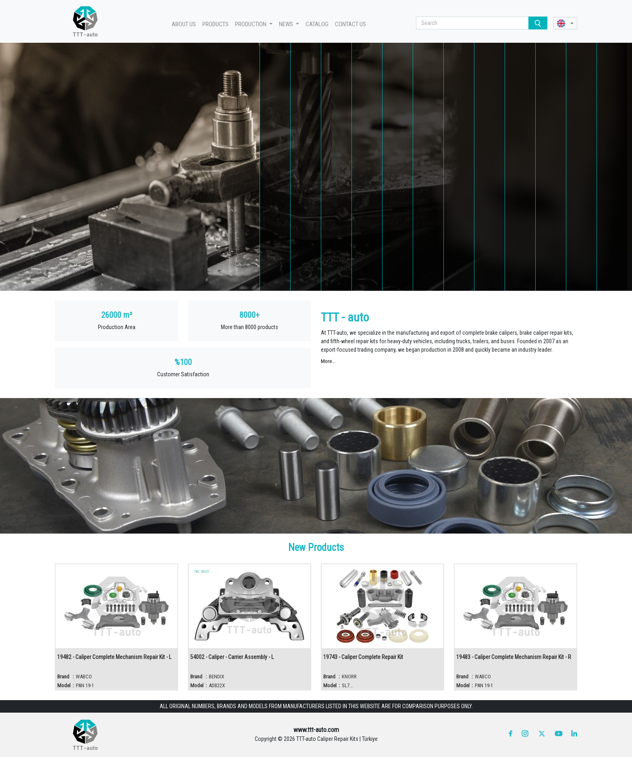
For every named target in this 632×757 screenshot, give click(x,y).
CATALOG (317, 24)
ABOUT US (184, 24)
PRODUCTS (215, 24)
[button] (565, 23)
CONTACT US (350, 24)
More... (328, 361)
